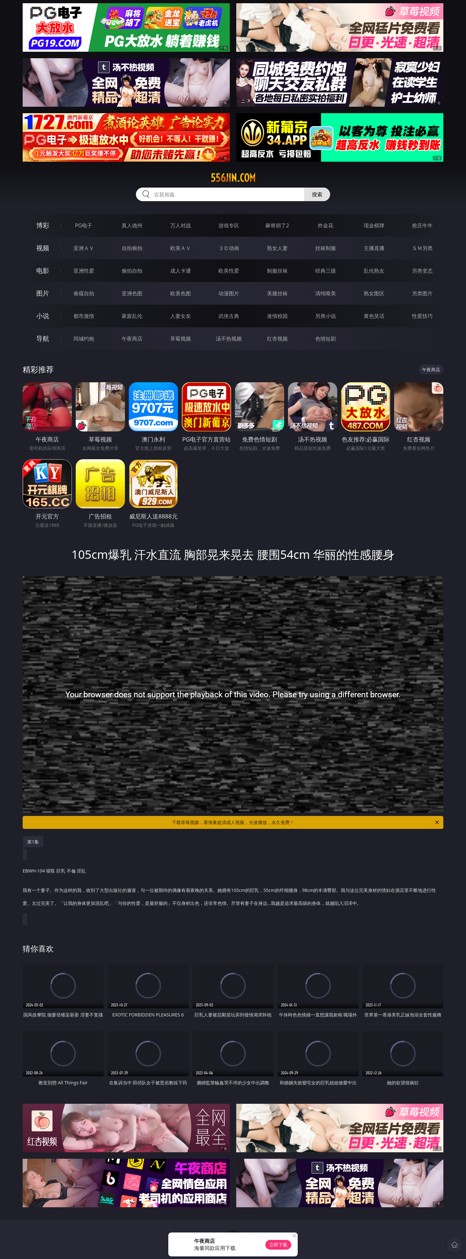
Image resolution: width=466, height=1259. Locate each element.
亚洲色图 (132, 293)
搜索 (317, 194)
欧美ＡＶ (180, 248)
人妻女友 (180, 316)
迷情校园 (277, 316)
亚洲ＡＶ (83, 248)
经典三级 (325, 270)
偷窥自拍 (83, 293)
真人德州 (132, 225)
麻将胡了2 (277, 225)
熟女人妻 (277, 248)
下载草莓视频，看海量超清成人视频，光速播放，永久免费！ (306, 822)
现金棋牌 (374, 225)
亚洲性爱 (83, 270)
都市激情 (83, 316)
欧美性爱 (228, 270)
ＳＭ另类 (422, 248)
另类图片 (422, 293)
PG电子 (83, 225)
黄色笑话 (374, 316)
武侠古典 (228, 316)
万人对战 (180, 225)
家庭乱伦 (132, 316)
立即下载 (278, 1245)
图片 (42, 293)
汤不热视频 (229, 338)
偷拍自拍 (132, 270)
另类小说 (325, 316)
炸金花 (325, 225)
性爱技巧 (422, 316)
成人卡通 (180, 270)
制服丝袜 (277, 270)
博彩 (42, 225)
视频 (42, 248)
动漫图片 (228, 293)
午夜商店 (132, 338)
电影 (42, 270)
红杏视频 (277, 338)
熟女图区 (374, 293)
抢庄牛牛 (422, 225)
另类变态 (422, 270)
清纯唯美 (325, 293)
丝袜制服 (325, 248)
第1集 (33, 842)
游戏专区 (228, 225)
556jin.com (233, 177)
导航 (42, 338)
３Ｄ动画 (228, 248)
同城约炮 (83, 338)
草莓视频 (180, 338)
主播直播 (374, 248)
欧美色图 (180, 293)
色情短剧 (325, 338)
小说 (42, 315)
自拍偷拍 (132, 248)
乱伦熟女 (374, 270)
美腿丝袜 (277, 293)
